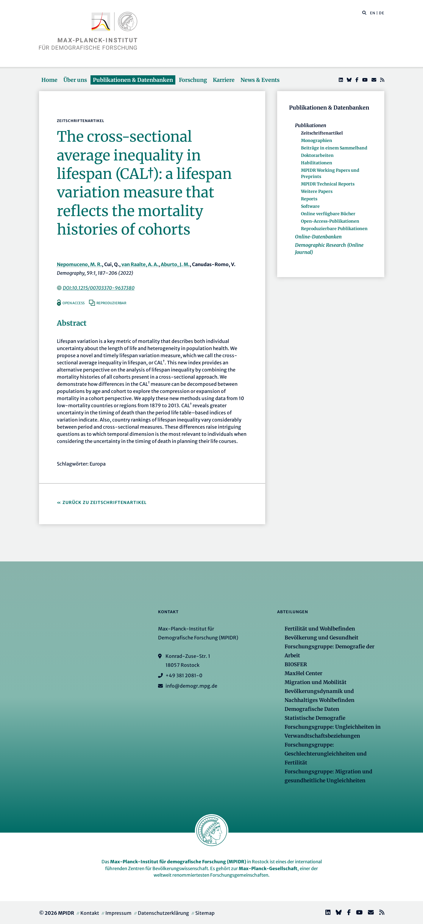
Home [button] (49, 80)
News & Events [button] (260, 80)
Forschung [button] (193, 80)
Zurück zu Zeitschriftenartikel (105, 502)
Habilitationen (316, 163)
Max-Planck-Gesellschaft (268, 868)
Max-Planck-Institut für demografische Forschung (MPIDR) (178, 861)
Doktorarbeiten (317, 155)
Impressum (118, 913)
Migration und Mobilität (315, 682)
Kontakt (89, 913)
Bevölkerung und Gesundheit (321, 637)
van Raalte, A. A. (139, 264)
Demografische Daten (312, 709)
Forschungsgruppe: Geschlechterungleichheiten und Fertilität (326, 754)
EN (372, 13)
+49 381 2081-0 (184, 675)
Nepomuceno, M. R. (79, 264)
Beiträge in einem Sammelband (334, 148)
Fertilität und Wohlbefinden (320, 628)
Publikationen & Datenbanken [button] (133, 80)
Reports (309, 199)
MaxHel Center (303, 673)
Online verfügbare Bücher (328, 213)
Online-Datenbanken (318, 237)
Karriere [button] (224, 80)
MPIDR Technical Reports (328, 184)
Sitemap (205, 913)
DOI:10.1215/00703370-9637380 (99, 288)
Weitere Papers (317, 191)
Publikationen (310, 125)
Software (310, 206)
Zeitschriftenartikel (322, 133)
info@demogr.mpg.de (191, 686)
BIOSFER (296, 664)
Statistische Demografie (315, 718)
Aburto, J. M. (175, 264)
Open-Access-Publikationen (330, 221)
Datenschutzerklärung (163, 913)
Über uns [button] (75, 80)
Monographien (316, 140)
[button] (364, 12)
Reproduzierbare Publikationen (334, 228)
